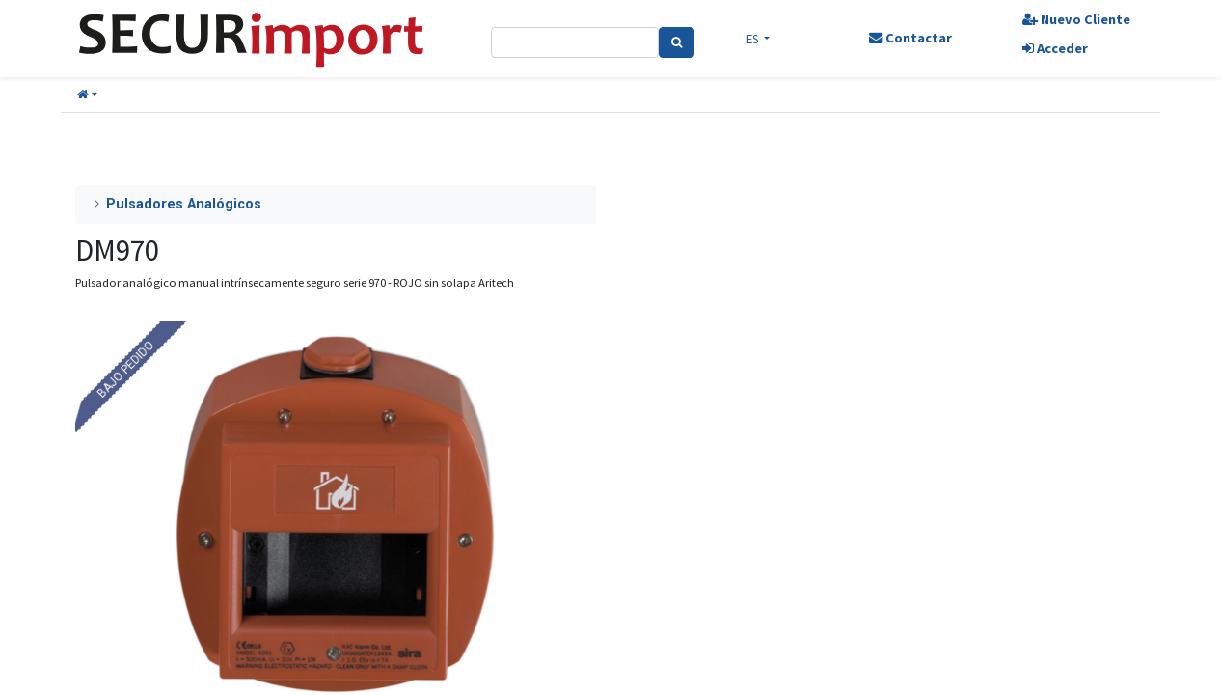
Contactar (910, 37)
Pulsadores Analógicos (183, 204)
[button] (87, 95)
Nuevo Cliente (1076, 19)
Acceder (1055, 48)
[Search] (676, 42)
